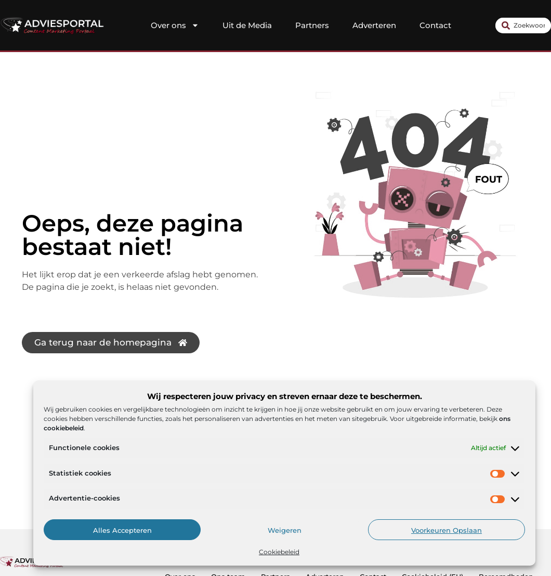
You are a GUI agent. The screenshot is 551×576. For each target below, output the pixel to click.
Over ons (175, 25)
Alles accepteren (122, 530)
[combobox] (523, 25)
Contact (435, 25)
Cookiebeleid (279, 552)
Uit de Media (247, 25)
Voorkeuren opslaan (446, 530)
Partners (312, 25)
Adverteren (374, 25)
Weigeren (284, 530)
